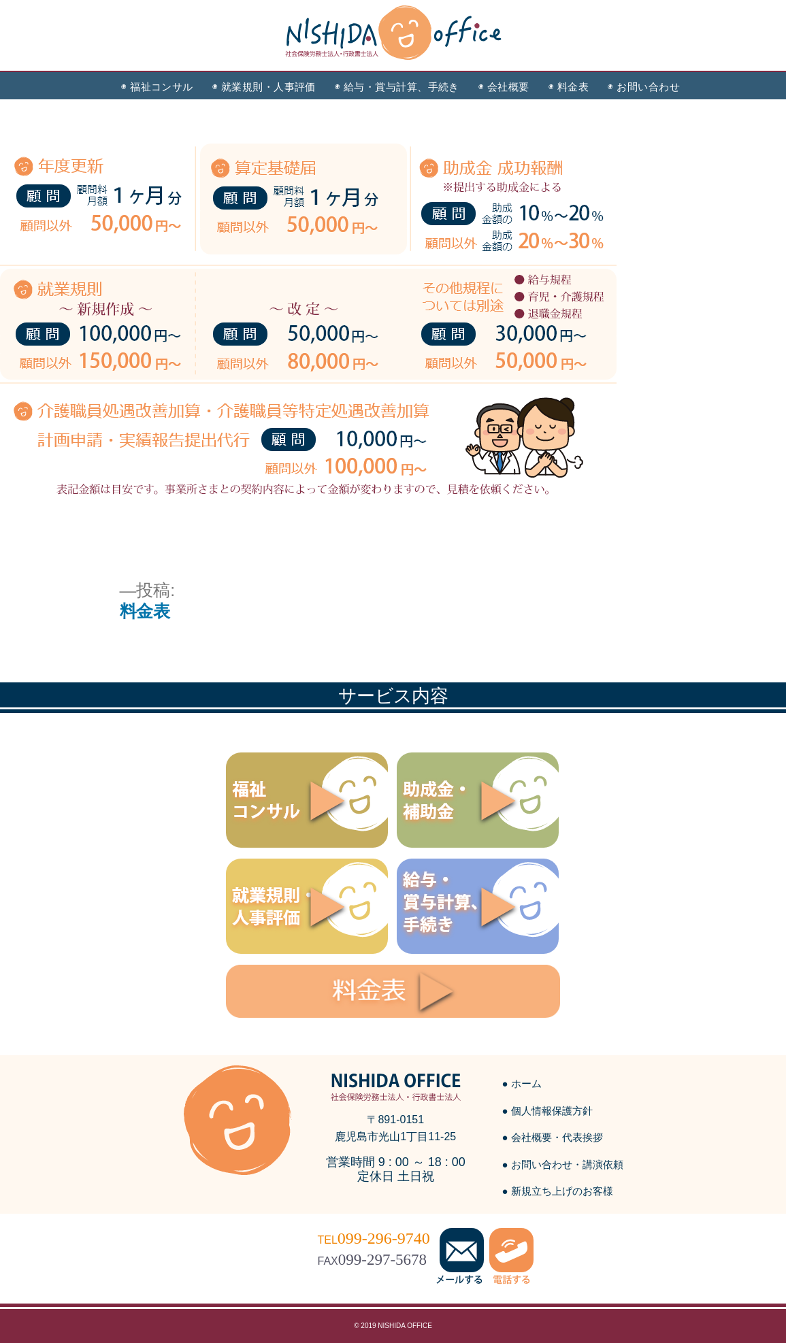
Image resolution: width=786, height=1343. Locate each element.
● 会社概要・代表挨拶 (552, 1137)
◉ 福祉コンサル (157, 87)
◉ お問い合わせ (644, 87)
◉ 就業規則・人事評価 (264, 87)
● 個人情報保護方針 (547, 1110)
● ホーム (522, 1083)
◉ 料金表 (568, 87)
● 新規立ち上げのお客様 (557, 1191)
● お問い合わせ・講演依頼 (562, 1164)
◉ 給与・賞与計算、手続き (397, 87)
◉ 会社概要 (503, 87)
